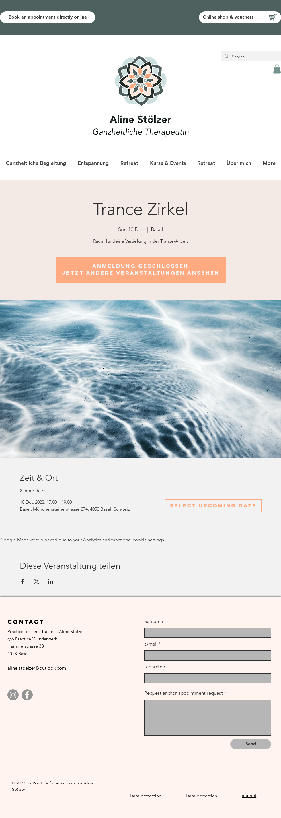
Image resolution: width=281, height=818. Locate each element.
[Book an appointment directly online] (47, 17)
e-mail (150, 644)
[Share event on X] (36, 581)
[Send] (250, 744)
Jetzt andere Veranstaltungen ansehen (141, 273)
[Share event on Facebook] (22, 581)
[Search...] (250, 56)
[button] (277, 68)
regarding (154, 666)
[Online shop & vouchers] (240, 17)
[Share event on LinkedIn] (50, 581)
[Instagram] (13, 694)
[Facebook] (27, 694)
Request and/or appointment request (183, 693)
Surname (153, 621)
